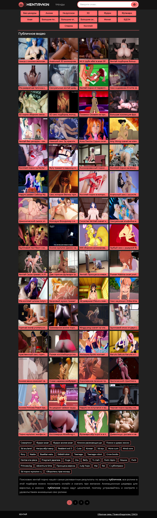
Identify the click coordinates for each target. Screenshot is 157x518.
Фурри (107, 13)
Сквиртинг (26, 443)
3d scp (100, 448)
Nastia (33, 454)
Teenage (78, 454)
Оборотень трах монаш (58, 472)
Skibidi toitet (64, 454)
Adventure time (44, 466)
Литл (133, 460)
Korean (89, 448)
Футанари (127, 13)
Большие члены (69, 19)
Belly (85, 460)
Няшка (123, 460)
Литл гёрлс (109, 460)
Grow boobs (112, 454)
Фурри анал (42, 443)
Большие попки (50, 19)
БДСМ (127, 19)
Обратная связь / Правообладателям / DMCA (117, 514)
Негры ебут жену (44, 448)
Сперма (69, 26)
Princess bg (26, 466)
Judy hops (84, 466)
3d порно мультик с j (31, 472)
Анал (29, 19)
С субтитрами (116, 466)
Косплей (88, 26)
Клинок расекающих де (89, 443)
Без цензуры (29, 13)
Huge (67, 460)
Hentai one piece (29, 460)
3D (88, 13)
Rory (23, 454)
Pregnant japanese (51, 460)
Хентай (23, 514)
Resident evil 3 (65, 448)
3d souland (26, 448)
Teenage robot (94, 454)
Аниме (49, 13)
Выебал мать (46, 454)
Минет (107, 19)
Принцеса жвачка (65, 466)
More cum (113, 448)
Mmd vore (128, 448)
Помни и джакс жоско (117, 443)
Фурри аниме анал (63, 443)
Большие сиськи (89, 19)
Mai (95, 466)
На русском (69, 13)
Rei (103, 466)
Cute (79, 448)
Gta (76, 460)
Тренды (60, 5)
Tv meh (96, 460)
